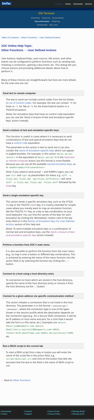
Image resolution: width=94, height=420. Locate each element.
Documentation (42, 21)
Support (28, 414)
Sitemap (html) (78, 411)
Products (59, 4)
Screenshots (58, 17)
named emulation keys (59, 164)
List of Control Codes (20, 102)
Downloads (78, 4)
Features (46, 17)
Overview (35, 17)
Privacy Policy (54, 414)
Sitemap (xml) (78, 414)
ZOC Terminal (46, 13)
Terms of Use (54, 411)
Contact (28, 411)
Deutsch (88, 4)
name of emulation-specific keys (36, 150)
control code (20, 142)
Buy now (53, 24)
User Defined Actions (50, 37)
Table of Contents (10, 37)
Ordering (56, 21)
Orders (68, 4)
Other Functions (29, 37)
